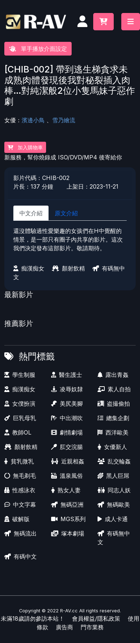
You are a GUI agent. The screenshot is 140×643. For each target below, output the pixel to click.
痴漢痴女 (28, 268)
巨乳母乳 (20, 418)
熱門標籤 (37, 356)
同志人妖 (114, 490)
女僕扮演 (19, 403)
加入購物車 (25, 147)
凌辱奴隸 (67, 389)
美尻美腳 (67, 403)
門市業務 (92, 627)
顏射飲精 (68, 268)
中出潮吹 (67, 418)
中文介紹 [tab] (30, 213)
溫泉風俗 (67, 475)
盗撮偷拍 (114, 403)
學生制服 (19, 374)
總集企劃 (113, 418)
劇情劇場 (67, 432)
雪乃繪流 (63, 120)
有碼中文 (20, 556)
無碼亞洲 (67, 504)
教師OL (17, 432)
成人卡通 (113, 519)
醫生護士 (66, 374)
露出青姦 (113, 374)
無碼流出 (20, 533)
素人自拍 (114, 389)
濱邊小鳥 (33, 120)
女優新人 (112, 446)
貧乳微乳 (19, 461)
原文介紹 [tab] (66, 213)
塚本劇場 (67, 533)
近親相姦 (67, 461)
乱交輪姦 (114, 461)
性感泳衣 (19, 490)
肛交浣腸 (67, 446)
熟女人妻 (66, 490)
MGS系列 (68, 519)
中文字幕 (20, 504)
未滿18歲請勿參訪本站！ (32, 618)
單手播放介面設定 (38, 48)
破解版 (17, 519)
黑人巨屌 (113, 475)
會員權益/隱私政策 (96, 618)
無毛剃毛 (20, 475)
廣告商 (64, 627)
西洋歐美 (113, 432)
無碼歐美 (114, 504)
